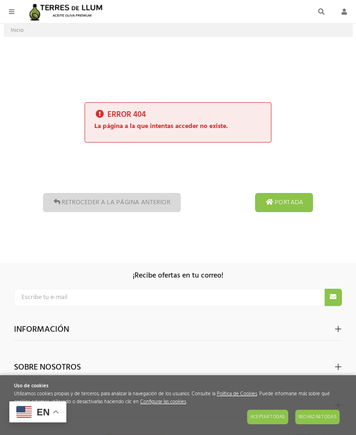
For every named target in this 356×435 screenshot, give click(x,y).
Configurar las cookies (163, 402)
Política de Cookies (237, 394)
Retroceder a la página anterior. (111, 202)
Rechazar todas (317, 417)
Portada (284, 202)
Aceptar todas (267, 417)
